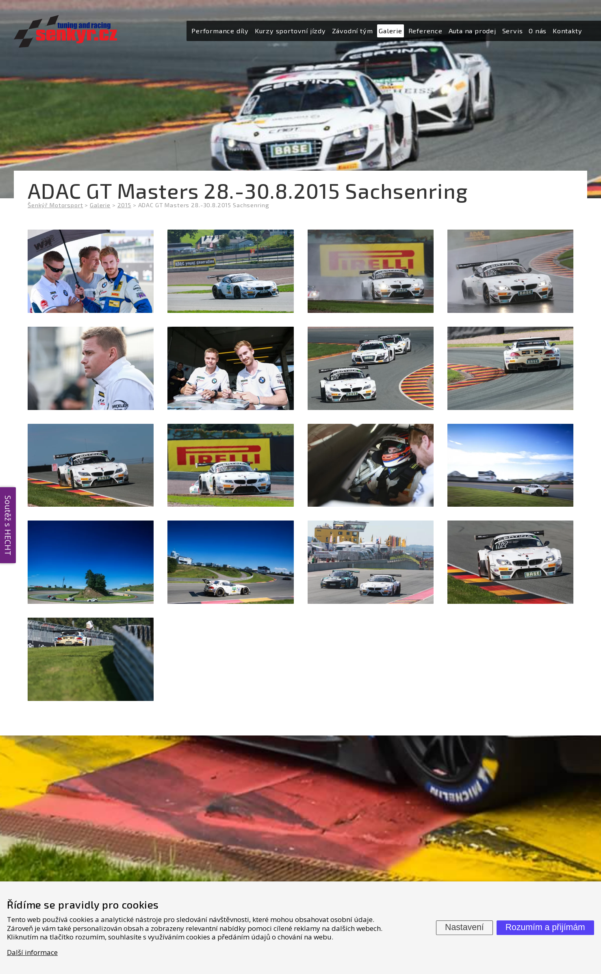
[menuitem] (220, 31)
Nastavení (464, 927)
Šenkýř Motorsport (55, 205)
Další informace (32, 952)
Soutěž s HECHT (7, 525)
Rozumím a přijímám (545, 927)
